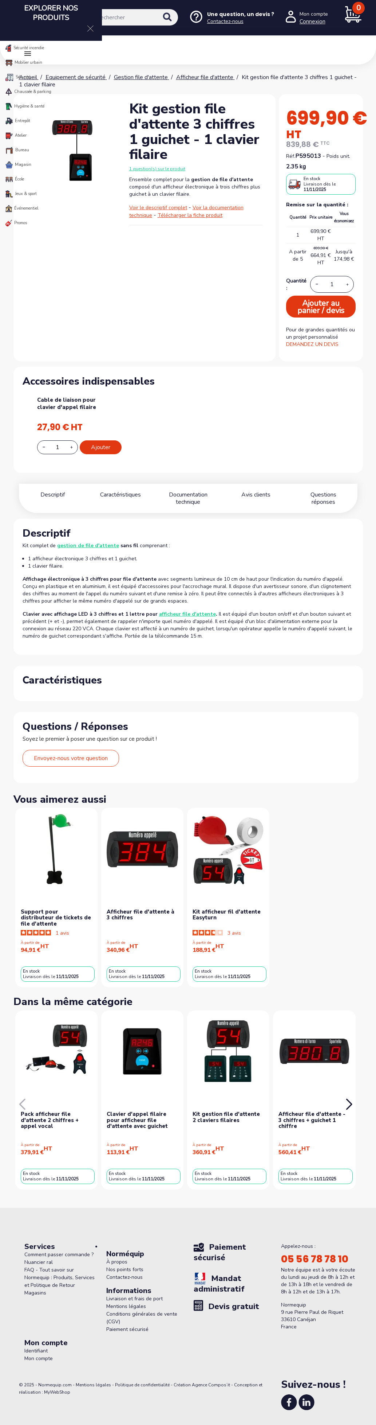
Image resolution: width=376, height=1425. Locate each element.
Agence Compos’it (211, 1378)
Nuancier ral (38, 1254)
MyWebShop (57, 1385)
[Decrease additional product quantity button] (48, 447)
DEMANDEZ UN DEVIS (312, 344)
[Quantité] (332, 284)
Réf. (290, 156)
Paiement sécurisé (127, 1322)
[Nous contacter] (231, 17)
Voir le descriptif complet (158, 207)
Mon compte (38, 1351)
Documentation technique (188, 495)
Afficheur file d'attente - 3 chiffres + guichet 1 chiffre (311, 1112)
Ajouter (100, 447)
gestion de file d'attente (88, 538)
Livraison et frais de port (134, 1291)
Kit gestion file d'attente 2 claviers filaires (226, 1110)
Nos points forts (124, 1262)
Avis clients (255, 495)
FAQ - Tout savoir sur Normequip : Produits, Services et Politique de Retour (59, 1270)
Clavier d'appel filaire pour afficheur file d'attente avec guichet (137, 1112)
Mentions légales (126, 1299)
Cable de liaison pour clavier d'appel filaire (66, 403)
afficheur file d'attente (187, 606)
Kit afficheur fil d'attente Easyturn (227, 907)
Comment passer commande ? (59, 1247)
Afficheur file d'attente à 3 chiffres (140, 907)
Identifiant (36, 1343)
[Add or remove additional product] (57, 447)
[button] (349, 1097)
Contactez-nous (124, 1269)
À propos (116, 1254)
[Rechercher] (130, 17)
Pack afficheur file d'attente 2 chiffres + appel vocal (50, 1112)
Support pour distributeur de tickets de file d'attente (56, 910)
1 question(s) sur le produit (157, 169)
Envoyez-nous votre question (71, 751)
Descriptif (52, 495)
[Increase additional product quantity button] (75, 447)
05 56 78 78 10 (314, 1251)
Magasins (35, 1285)
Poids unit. (338, 156)
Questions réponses (323, 495)
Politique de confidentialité (142, 1378)
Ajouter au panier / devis (320, 307)
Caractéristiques (120, 495)
